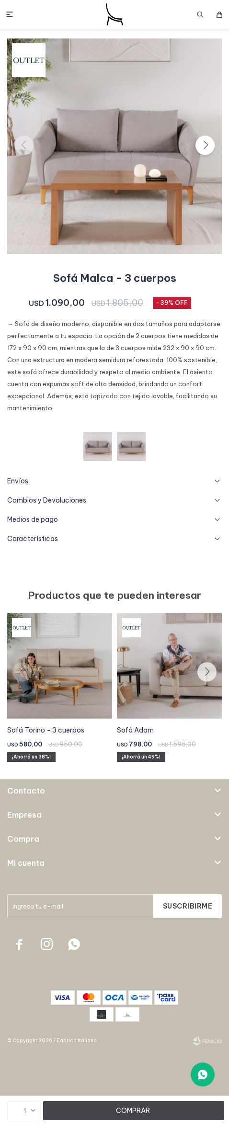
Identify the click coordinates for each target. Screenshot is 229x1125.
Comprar (133, 1110)
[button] (205, 145)
